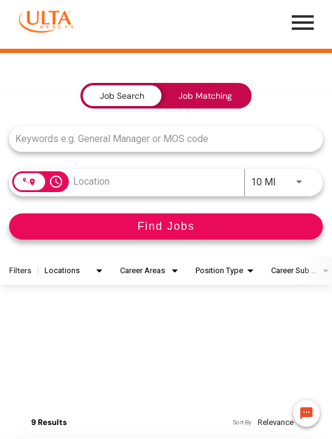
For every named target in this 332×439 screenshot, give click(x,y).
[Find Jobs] (166, 226)
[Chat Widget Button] (306, 413)
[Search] (166, 226)
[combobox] (160, 139)
